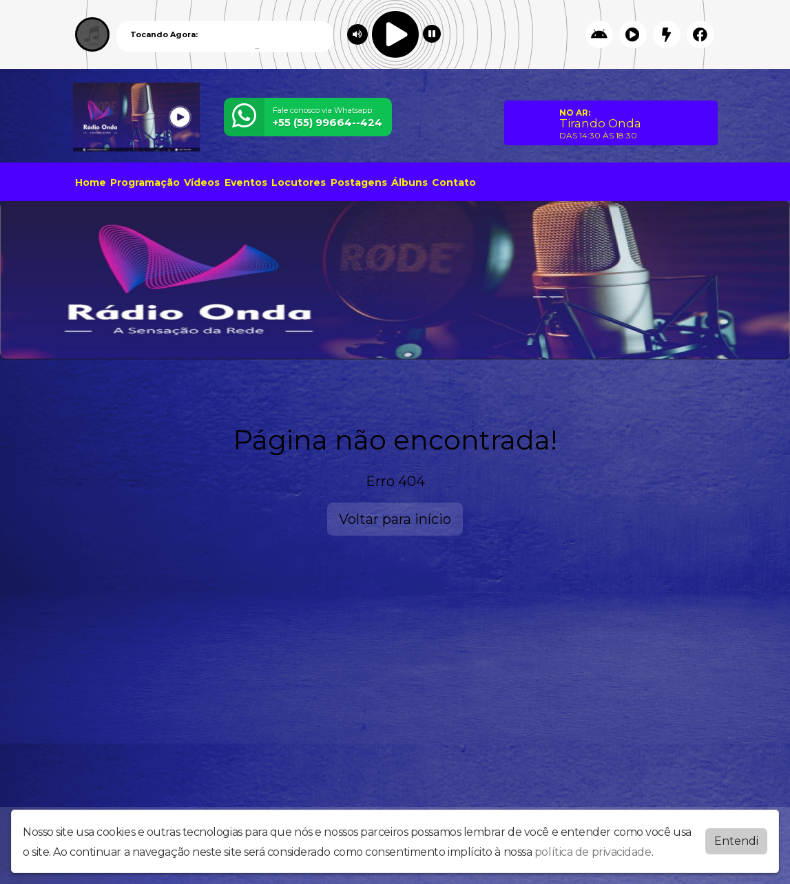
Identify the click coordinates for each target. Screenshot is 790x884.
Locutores (298, 182)
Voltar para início (395, 519)
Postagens (359, 182)
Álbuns (409, 182)
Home (90, 182)
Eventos (246, 182)
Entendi (736, 841)
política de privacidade (593, 852)
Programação (145, 182)
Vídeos (202, 182)
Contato (454, 182)
